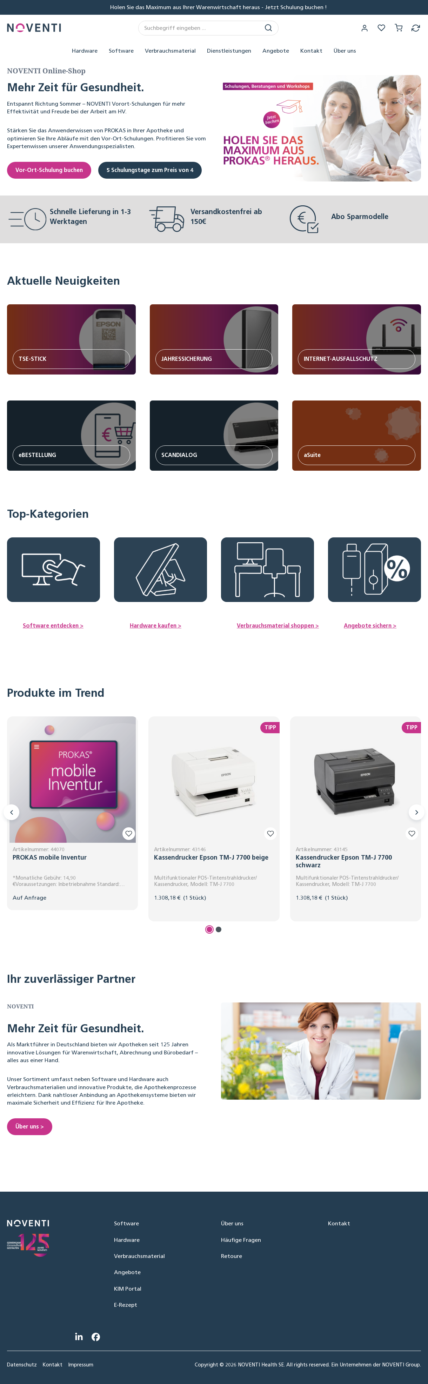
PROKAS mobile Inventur (50, 858)
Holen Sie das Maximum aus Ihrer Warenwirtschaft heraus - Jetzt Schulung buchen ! (218, 7)
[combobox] (200, 28)
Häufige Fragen (241, 1240)
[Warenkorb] (398, 28)
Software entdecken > (53, 626)
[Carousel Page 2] (218, 930)
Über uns (232, 1223)
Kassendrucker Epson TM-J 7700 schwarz (344, 861)
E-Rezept (125, 1305)
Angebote (127, 1272)
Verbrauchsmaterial (139, 1256)
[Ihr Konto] (363, 28)
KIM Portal (127, 1288)
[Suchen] (269, 28)
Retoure (231, 1256)
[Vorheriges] (11, 812)
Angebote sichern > (370, 626)
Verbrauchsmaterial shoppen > (278, 626)
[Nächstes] (416, 812)
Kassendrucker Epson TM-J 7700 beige (211, 858)
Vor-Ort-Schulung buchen (49, 170)
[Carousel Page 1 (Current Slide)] (209, 930)
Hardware (127, 1240)
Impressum (80, 1365)
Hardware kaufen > (155, 626)
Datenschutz (22, 1365)
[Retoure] (415, 28)
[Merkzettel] (380, 28)
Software (126, 1223)
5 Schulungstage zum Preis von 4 (150, 170)
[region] (214, 826)
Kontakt (339, 1223)
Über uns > (29, 1127)
